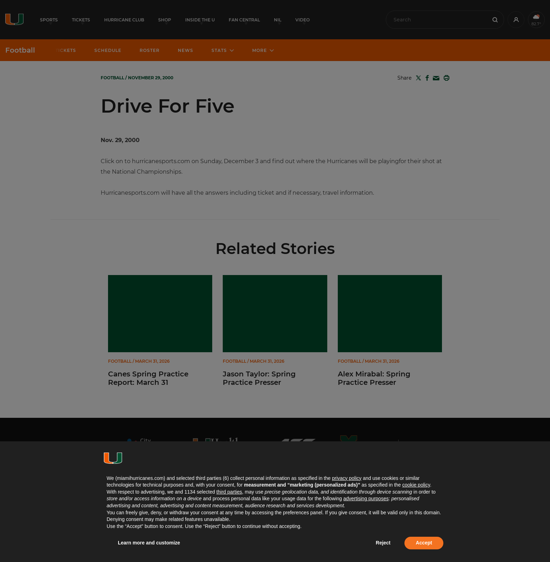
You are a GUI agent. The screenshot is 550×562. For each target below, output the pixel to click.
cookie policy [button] (416, 485)
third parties (229, 492)
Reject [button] (383, 543)
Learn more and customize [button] (149, 543)
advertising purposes (366, 498)
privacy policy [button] (346, 478)
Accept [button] (424, 543)
